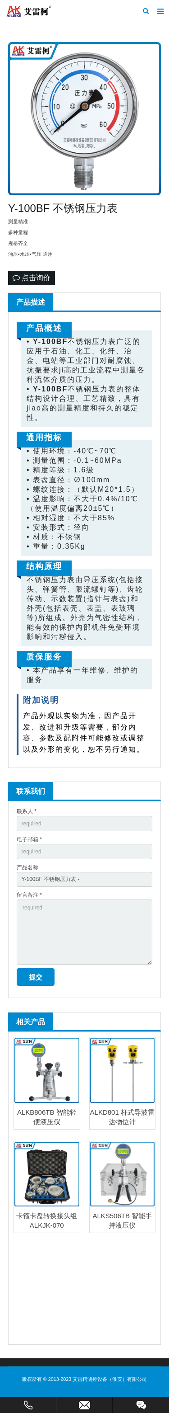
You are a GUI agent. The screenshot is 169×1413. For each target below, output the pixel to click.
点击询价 (31, 278)
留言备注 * (29, 895)
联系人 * (27, 811)
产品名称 (27, 867)
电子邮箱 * (29, 839)
